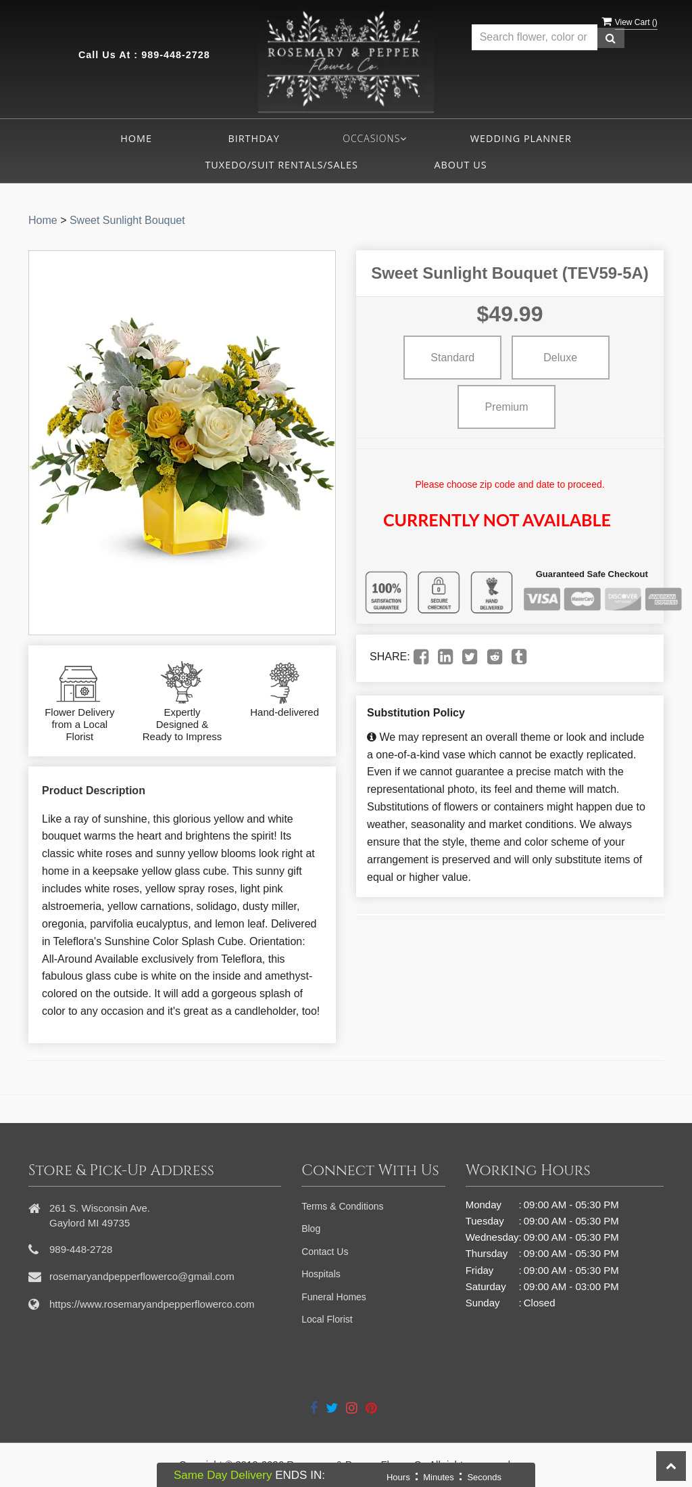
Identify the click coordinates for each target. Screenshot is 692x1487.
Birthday (253, 138)
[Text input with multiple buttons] (534, 37)
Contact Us (324, 1251)
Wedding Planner (521, 138)
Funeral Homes (333, 1296)
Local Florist (326, 1319)
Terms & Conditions (342, 1206)
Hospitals (321, 1273)
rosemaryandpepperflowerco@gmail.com (141, 1276)
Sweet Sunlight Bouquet (127, 220)
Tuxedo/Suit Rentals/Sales (281, 164)
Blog (310, 1228)
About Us (460, 164)
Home (136, 138)
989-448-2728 (175, 54)
